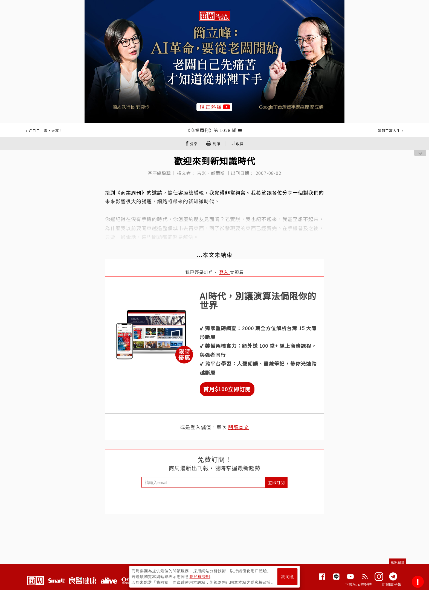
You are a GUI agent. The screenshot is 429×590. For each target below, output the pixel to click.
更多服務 (397, 562)
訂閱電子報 (391, 584)
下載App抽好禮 (358, 584)
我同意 (287, 576)
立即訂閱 (276, 482)
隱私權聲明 (200, 576)
